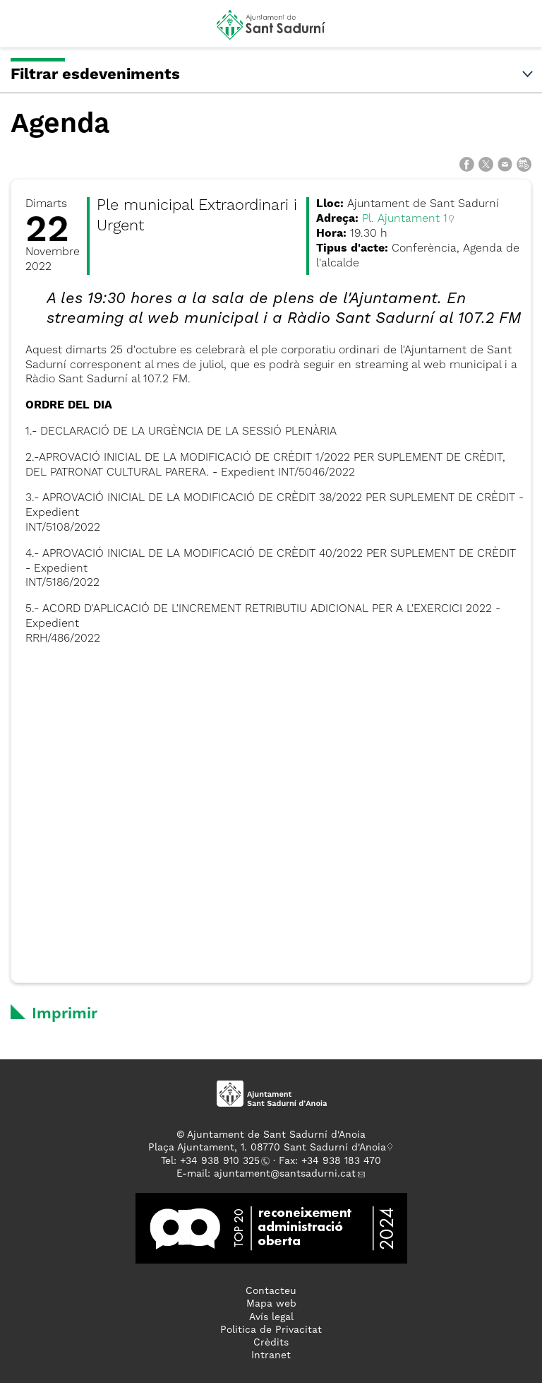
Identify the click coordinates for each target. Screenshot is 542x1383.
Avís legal (271, 1317)
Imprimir (64, 1014)
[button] (23, 29)
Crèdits (271, 1343)
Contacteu (271, 1291)
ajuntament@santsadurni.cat (285, 1174)
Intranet (271, 1355)
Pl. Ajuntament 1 (404, 219)
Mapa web (271, 1304)
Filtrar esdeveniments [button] (273, 75)
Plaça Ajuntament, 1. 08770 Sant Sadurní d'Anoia (267, 1148)
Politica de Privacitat (271, 1330)
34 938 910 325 (223, 1161)
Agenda (60, 125)
